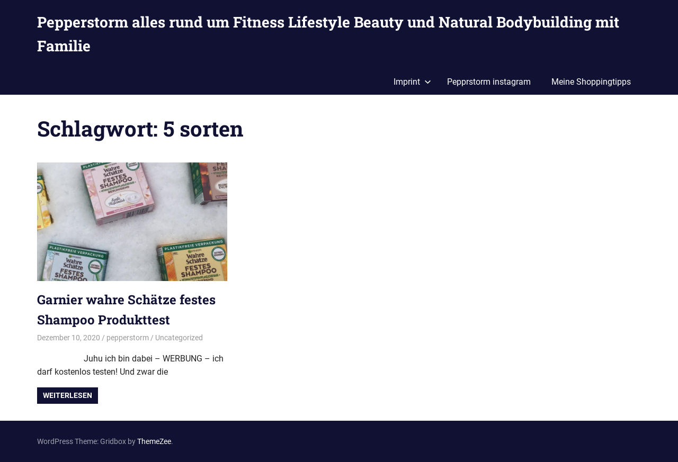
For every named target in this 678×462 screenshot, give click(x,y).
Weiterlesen (67, 395)
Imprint (412, 82)
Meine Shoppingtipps (591, 82)
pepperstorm (127, 337)
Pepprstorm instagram (489, 82)
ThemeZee (154, 441)
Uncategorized (179, 337)
